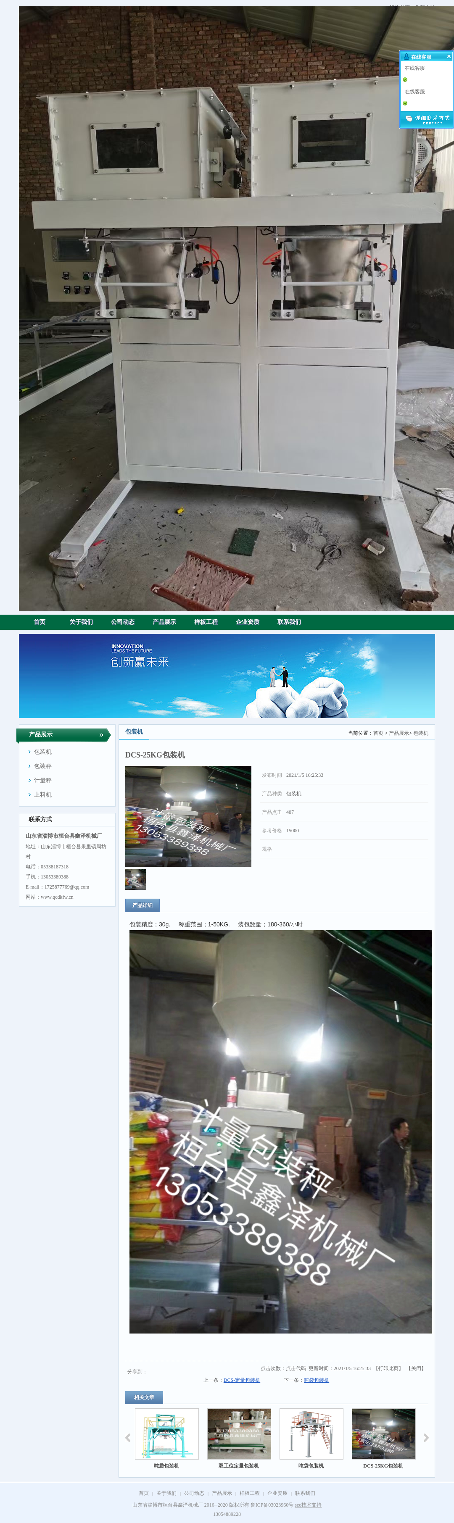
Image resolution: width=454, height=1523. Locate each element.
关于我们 (166, 1493)
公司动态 (194, 1493)
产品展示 (399, 733)
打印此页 (388, 1368)
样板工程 (250, 1493)
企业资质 (277, 1493)
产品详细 (142, 905)
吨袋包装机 (316, 1380)
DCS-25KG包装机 (386, 1466)
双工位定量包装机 (241, 1466)
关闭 (416, 1368)
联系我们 (305, 1493)
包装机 (420, 733)
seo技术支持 (308, 1505)
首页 (378, 733)
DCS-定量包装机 (242, 1380)
